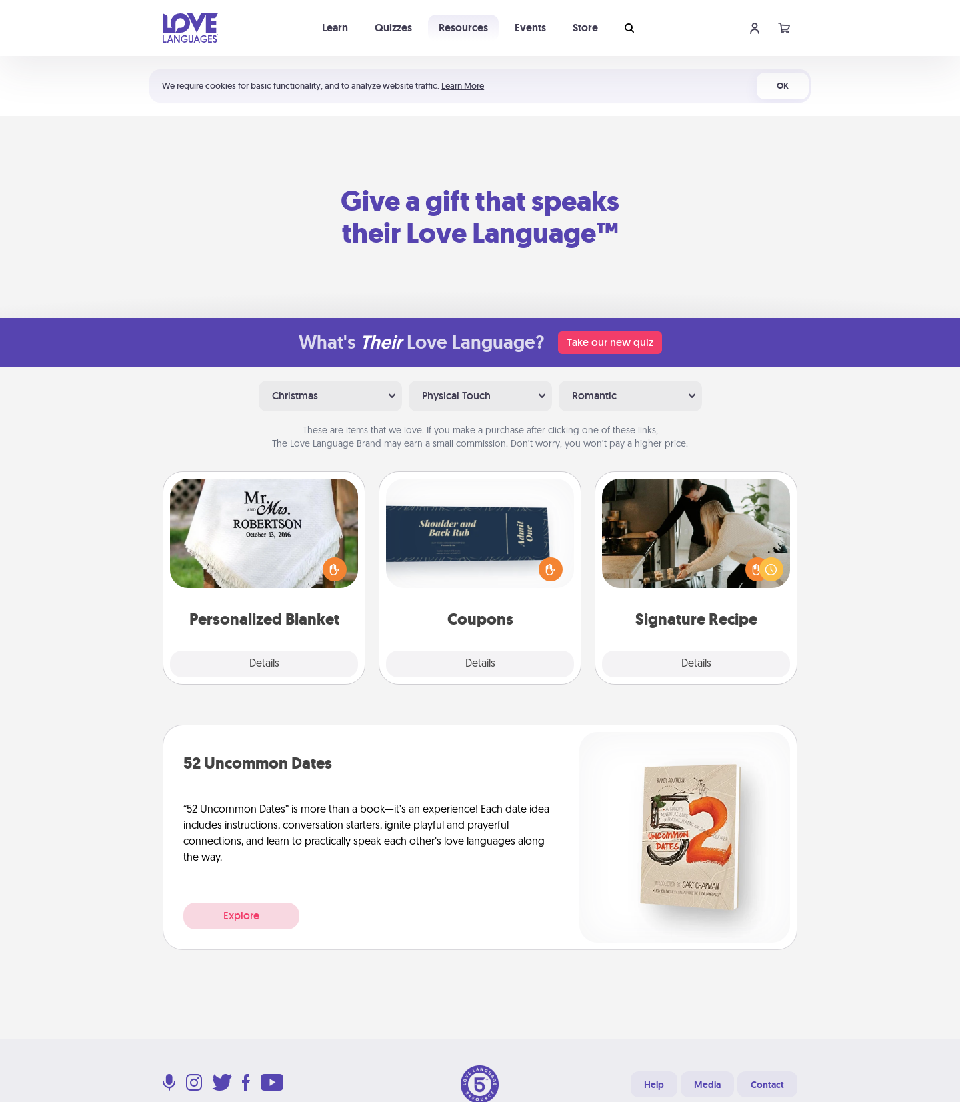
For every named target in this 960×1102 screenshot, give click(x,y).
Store (585, 28)
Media (707, 1085)
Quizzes (393, 28)
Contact (767, 1085)
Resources (463, 28)
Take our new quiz (610, 342)
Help (654, 1085)
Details (264, 664)
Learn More (462, 85)
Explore (241, 916)
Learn (335, 28)
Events (530, 28)
